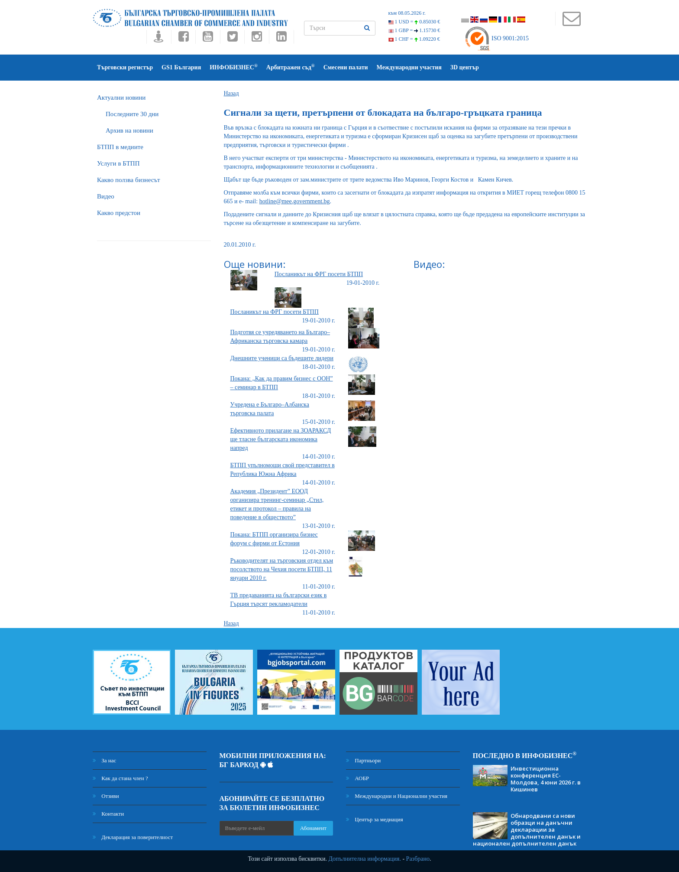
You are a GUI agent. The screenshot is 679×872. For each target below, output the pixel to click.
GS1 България (181, 67)
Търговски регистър (125, 67)
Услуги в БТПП (118, 163)
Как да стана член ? (120, 778)
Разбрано (418, 859)
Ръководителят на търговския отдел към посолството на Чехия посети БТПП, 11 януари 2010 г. (281, 569)
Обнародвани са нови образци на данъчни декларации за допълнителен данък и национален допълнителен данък (527, 829)
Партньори (363, 760)
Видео (105, 196)
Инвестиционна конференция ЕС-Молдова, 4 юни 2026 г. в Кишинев (546, 779)
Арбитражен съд (290, 67)
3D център (464, 67)
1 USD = (414, 22)
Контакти (108, 813)
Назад (231, 93)
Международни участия (409, 67)
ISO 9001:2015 (496, 38)
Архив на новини (129, 130)
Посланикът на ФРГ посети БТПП (319, 274)
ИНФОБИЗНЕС (234, 67)
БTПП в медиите (120, 146)
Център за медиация (374, 819)
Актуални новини (121, 97)
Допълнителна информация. (364, 859)
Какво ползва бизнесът (128, 179)
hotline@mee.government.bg (294, 201)
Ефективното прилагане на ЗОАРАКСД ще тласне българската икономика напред (280, 439)
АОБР (357, 778)
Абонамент (313, 828)
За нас (104, 760)
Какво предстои (118, 212)
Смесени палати (345, 67)
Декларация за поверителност (133, 837)
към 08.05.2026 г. (407, 13)
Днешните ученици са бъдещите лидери (281, 358)
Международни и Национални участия (396, 796)
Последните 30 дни (132, 114)
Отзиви (106, 796)
